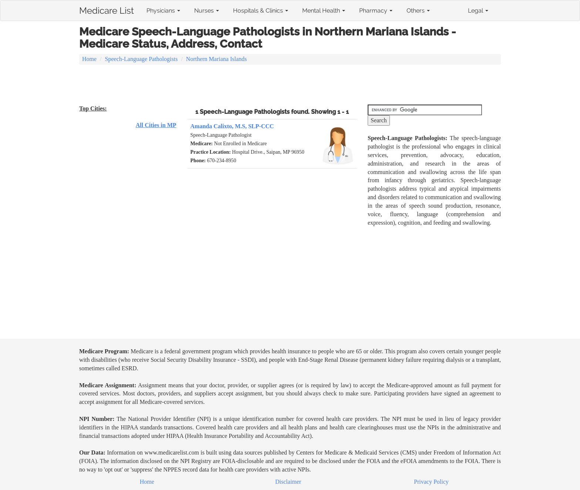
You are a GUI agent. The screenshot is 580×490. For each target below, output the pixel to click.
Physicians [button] (163, 10)
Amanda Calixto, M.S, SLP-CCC (232, 126)
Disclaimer (288, 482)
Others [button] (418, 10)
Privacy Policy (431, 482)
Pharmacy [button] (375, 10)
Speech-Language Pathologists (141, 59)
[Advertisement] (290, 85)
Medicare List (106, 9)
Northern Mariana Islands (216, 59)
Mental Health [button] (323, 10)
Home (89, 59)
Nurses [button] (206, 10)
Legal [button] (478, 10)
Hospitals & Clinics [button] (260, 10)
